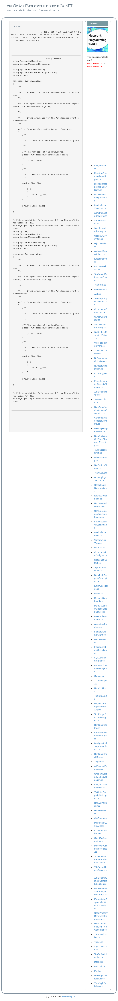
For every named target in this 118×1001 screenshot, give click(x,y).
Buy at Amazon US (94, 63)
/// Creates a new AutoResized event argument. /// (46, 143)
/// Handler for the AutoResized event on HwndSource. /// (46, 95)
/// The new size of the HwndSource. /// (41, 176)
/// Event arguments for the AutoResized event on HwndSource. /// (46, 119)
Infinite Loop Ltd (68, 996)
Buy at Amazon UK (94, 66)
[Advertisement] (99, 116)
